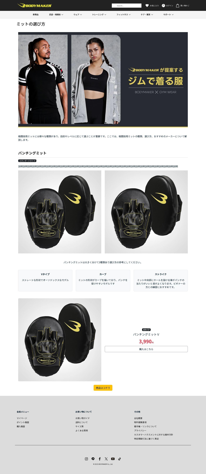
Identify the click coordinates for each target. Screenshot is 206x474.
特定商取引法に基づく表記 (146, 438)
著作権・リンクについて (145, 426)
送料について (81, 422)
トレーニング (98, 14)
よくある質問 (81, 430)
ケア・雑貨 (145, 14)
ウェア (76, 14)
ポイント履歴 (23, 422)
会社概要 (138, 418)
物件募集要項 (140, 422)
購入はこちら (146, 349)
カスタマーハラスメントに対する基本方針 (153, 434)
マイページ (22, 418)
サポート (167, 14)
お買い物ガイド (82, 418)
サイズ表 (79, 426)
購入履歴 (21, 426)
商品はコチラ (103, 388)
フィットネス (122, 14)
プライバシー (140, 430)
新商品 (36, 14)
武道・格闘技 (55, 14)
